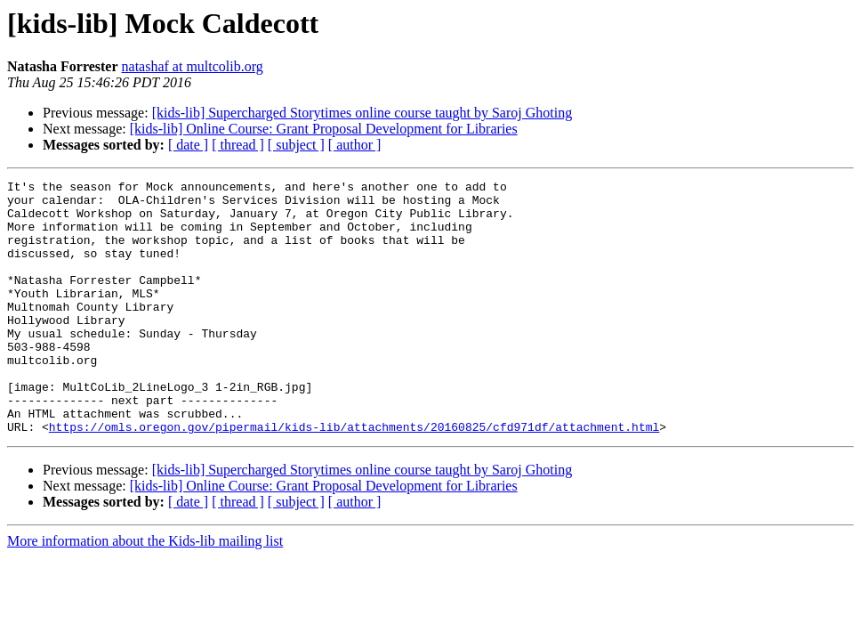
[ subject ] (296, 144)
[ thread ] (238, 144)
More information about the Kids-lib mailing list (145, 591)
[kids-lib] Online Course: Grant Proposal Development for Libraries (324, 128)
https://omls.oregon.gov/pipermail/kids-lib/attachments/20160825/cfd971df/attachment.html (354, 477)
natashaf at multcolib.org (192, 66)
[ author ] (355, 144)
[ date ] (188, 144)
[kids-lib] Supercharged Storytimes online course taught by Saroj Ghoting (362, 112)
